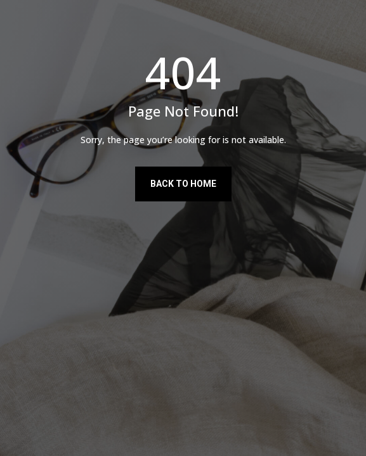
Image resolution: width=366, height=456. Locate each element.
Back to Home (183, 184)
